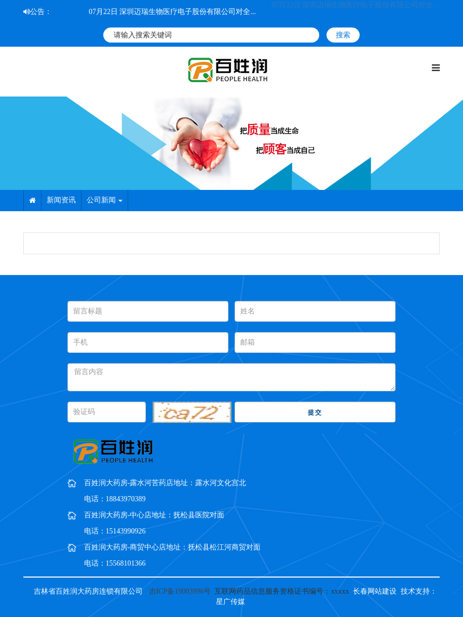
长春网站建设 (375, 591)
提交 (315, 412)
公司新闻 (105, 200)
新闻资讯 (61, 200)
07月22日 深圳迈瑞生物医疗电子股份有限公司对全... (172, 12)
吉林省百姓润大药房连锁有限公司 (88, 591)
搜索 (343, 35)
